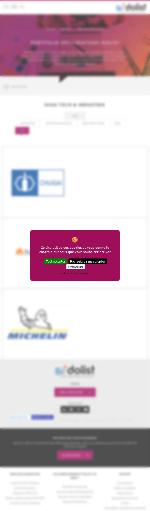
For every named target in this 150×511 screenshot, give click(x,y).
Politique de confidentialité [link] (75, 272)
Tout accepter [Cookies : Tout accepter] (55, 261)
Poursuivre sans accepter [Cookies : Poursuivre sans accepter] (87, 261)
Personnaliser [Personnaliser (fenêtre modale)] (75, 266)
